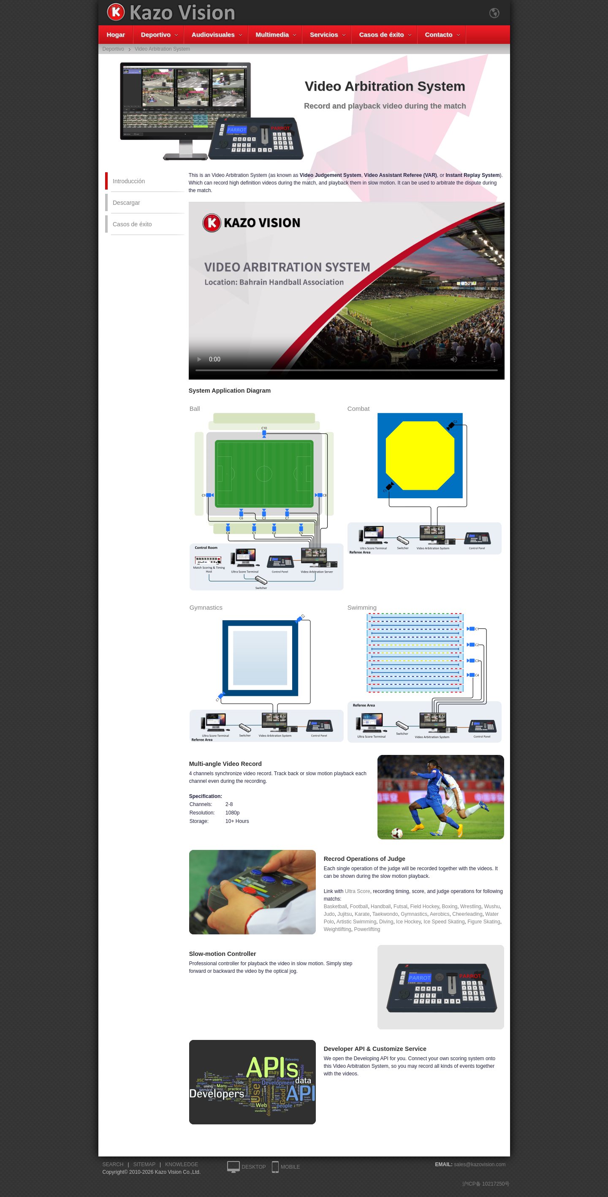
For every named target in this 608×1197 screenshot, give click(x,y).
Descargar (126, 202)
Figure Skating (483, 922)
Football (359, 906)
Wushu (491, 906)
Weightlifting (337, 929)
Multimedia (272, 34)
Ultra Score (357, 891)
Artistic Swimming (357, 922)
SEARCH (113, 1164)
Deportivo (156, 34)
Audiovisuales (213, 34)
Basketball (335, 906)
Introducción (129, 181)
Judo (329, 914)
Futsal (400, 906)
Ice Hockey (408, 922)
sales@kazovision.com (479, 1164)
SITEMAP (144, 1164)
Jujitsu (344, 914)
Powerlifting (367, 929)
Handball (381, 906)
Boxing (450, 906)
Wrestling (470, 906)
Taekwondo (385, 914)
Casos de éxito (381, 34)
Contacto (439, 34)
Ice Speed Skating (443, 922)
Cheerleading (467, 914)
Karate (362, 914)
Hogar (116, 34)
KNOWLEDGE (181, 1164)
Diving (386, 922)
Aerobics (440, 914)
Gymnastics (414, 914)
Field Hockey (424, 906)
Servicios (324, 34)
